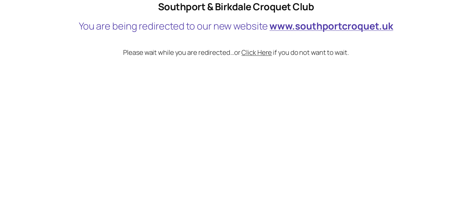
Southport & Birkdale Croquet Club (236, 6)
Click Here (256, 52)
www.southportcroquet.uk (331, 26)
